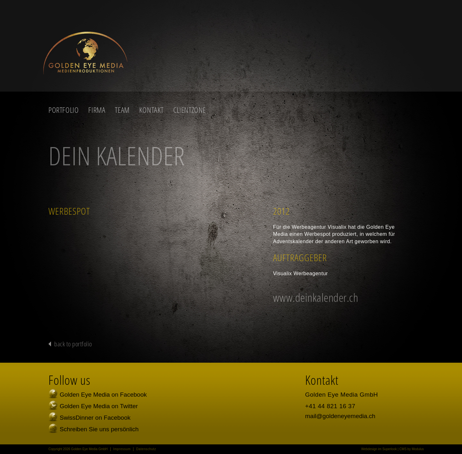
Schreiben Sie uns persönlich (99, 429)
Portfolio (63, 110)
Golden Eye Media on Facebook (103, 394)
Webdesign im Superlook (379, 449)
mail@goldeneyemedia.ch (340, 416)
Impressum (122, 449)
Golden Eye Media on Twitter (99, 406)
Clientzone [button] (189, 110)
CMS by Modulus (411, 449)
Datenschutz (146, 449)
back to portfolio (73, 344)
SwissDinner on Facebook (95, 417)
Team (122, 110)
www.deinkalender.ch (315, 297)
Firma (96, 110)
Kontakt (151, 110)
